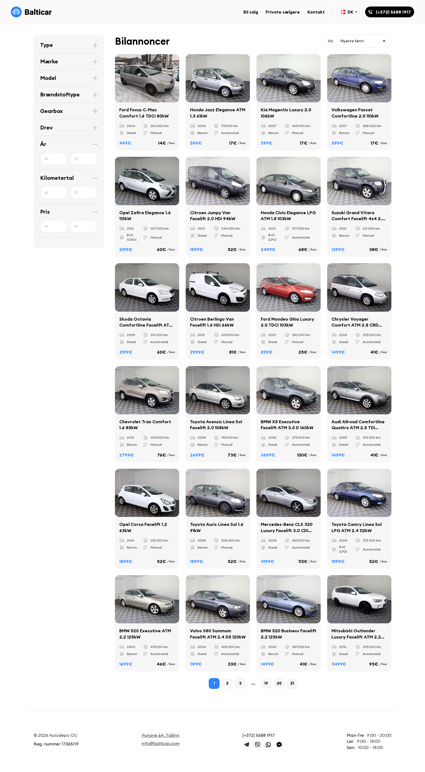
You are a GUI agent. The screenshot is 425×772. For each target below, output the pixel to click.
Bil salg (250, 12)
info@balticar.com (160, 743)
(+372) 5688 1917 (258, 735)
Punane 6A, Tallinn (160, 735)
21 (292, 683)
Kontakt (316, 12)
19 (266, 683)
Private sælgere (283, 12)
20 (279, 683)
